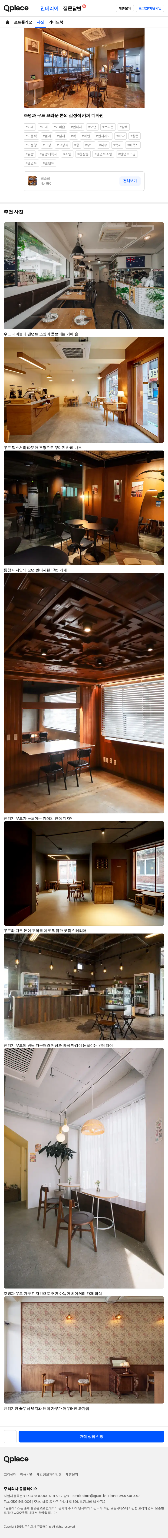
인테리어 (49, 8)
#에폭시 (132, 145)
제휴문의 (125, 8)
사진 (40, 22)
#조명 (67, 154)
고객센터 (10, 1474)
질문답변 (73, 7)
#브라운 (108, 127)
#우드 (89, 145)
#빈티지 (76, 127)
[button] (158, 228)
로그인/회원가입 (149, 8)
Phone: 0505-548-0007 (124, 1496)
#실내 (61, 136)
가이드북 (56, 22)
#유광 (30, 154)
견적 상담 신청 (91, 1437)
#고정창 (31, 145)
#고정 (47, 145)
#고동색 (31, 136)
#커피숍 (59, 127)
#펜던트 (31, 163)
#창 (76, 145)
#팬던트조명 (103, 154)
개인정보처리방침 (49, 1474)
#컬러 (47, 136)
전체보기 (130, 181)
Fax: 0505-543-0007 (17, 1501)
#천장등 (83, 154)
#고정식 (62, 145)
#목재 (117, 145)
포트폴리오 (23, 22)
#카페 (30, 127)
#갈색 (124, 127)
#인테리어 (103, 136)
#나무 (103, 145)
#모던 (92, 127)
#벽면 (86, 136)
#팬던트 (48, 163)
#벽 (73, 136)
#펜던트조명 (127, 154)
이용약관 (26, 1474)
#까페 (44, 127)
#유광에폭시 (48, 154)
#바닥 (120, 136)
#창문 (135, 136)
